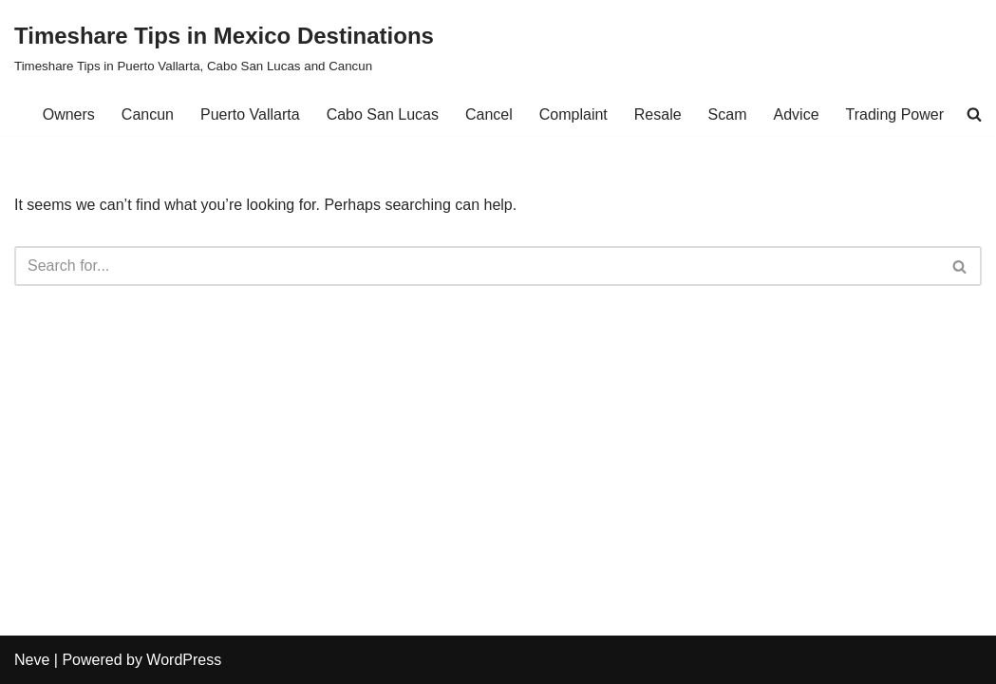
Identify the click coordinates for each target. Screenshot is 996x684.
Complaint (573, 114)
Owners (69, 114)
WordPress (183, 660)
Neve (31, 660)
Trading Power (895, 114)
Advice (796, 114)
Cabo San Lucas (383, 114)
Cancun (148, 114)
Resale (658, 114)
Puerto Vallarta (250, 114)
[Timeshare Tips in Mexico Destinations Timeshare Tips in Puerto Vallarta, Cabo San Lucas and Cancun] (224, 47)
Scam (727, 114)
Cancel (489, 114)
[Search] (476, 266)
